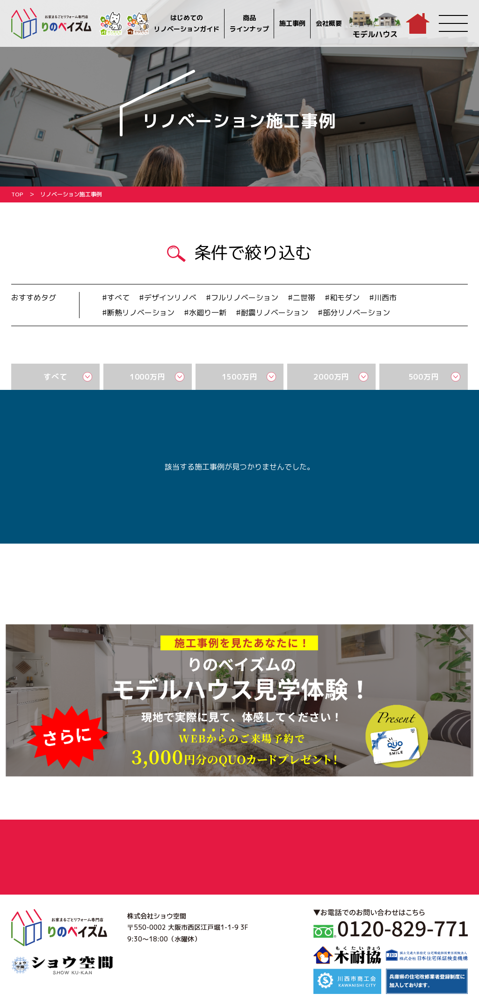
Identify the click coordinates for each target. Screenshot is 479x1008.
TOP (17, 194)
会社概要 (329, 23)
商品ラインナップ (249, 23)
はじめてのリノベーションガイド (186, 23)
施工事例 (292, 23)
